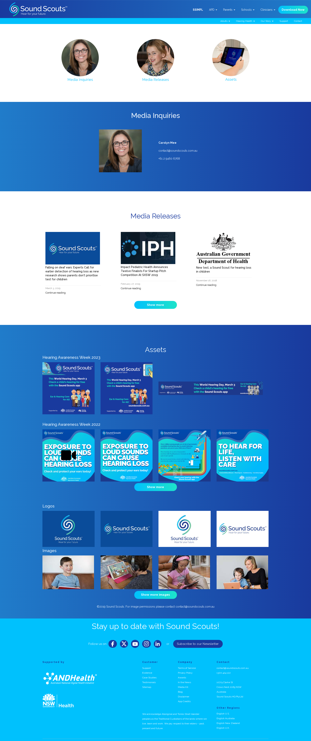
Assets (231, 79)
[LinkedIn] (157, 639)
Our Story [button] (267, 21)
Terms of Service (187, 662)
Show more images (155, 591)
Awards (182, 671)
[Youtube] (135, 639)
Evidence (147, 666)
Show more (155, 305)
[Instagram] (146, 639)
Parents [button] (229, 9)
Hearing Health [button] (245, 21)
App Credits (184, 695)
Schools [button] (247, 9)
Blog (180, 686)
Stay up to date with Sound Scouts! (155, 620)
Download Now (293, 9)
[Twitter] (124, 639)
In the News (184, 676)
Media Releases (155, 80)
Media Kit (183, 681)
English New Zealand (228, 717)
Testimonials (149, 676)
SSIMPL (198, 9)
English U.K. (223, 722)
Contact (298, 21)
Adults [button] (225, 21)
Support (283, 21)
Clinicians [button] (267, 9)
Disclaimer (183, 690)
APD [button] (213, 9)
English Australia (226, 712)
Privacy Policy (185, 666)
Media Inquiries (80, 80)
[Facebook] (112, 639)
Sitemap (146, 681)
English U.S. (223, 708)
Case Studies (149, 671)
